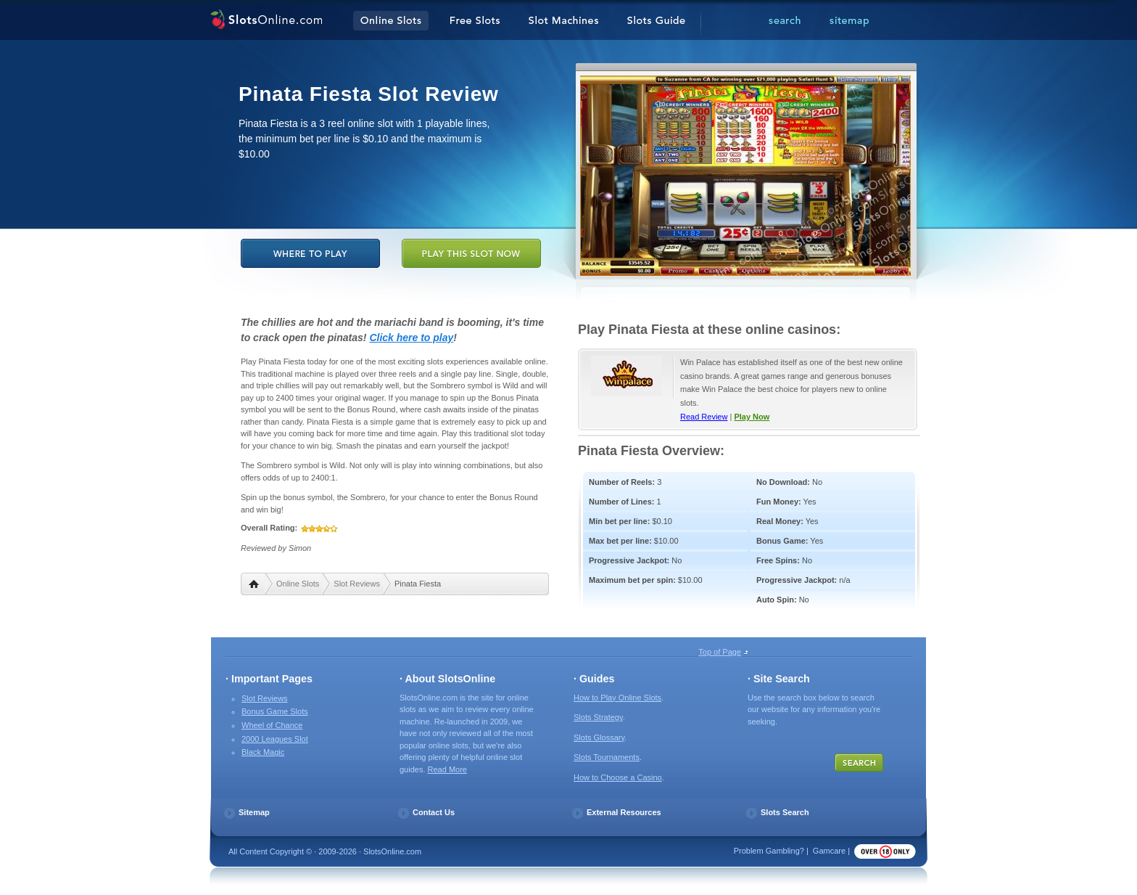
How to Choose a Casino (618, 777)
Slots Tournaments (607, 757)
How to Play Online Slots (617, 697)
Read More (447, 769)
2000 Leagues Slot (274, 739)
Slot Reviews (357, 583)
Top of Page (719, 651)
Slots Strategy (598, 717)
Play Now (751, 416)
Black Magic (262, 752)
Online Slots (297, 583)
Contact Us (434, 812)
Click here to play (411, 337)
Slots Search (785, 812)
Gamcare (829, 850)
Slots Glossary (599, 737)
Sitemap (254, 812)
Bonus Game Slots (274, 711)
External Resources (624, 812)
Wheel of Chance (271, 725)
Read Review (703, 416)
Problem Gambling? (769, 850)
